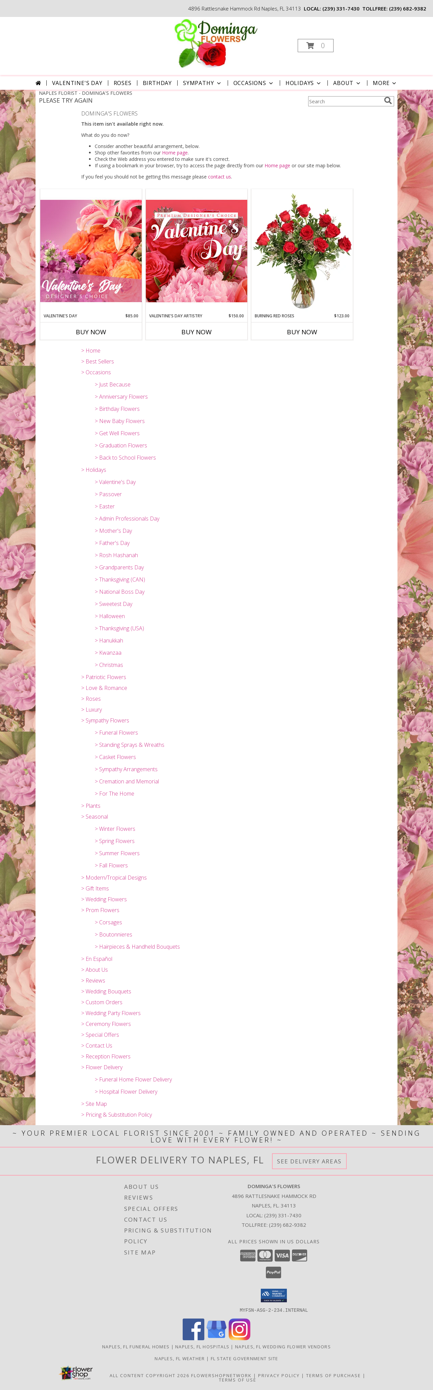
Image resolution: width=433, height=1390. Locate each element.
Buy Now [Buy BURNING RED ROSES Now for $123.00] (302, 332)
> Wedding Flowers (104, 899)
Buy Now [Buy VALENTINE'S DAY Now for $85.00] (91, 332)
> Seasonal (94, 816)
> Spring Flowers (115, 841)
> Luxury (91, 709)
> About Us (94, 969)
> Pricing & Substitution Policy (116, 1114)
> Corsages (108, 922)
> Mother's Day (113, 530)
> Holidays (93, 469)
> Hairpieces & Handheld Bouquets (137, 946)
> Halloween (110, 616)
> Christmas (109, 665)
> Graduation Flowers (121, 445)
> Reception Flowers (106, 1056)
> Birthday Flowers (117, 409)
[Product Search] (345, 101)
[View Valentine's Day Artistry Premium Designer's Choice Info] (196, 250)
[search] (388, 101)
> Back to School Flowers (125, 457)
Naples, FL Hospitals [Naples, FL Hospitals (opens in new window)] (202, 1346)
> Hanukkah (109, 640)
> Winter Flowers (115, 829)
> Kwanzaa (108, 652)
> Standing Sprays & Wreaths (129, 745)
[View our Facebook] (193, 1338)
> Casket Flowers (115, 757)
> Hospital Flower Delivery (126, 1091)
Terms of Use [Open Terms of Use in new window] (237, 1379)
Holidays (304, 83)
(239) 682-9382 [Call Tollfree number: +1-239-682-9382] (287, 1224)
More (385, 83)
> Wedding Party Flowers (111, 1013)
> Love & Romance (104, 688)
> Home (90, 350)
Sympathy (202, 83)
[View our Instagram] (239, 1338)
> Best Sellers (97, 361)
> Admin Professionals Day (127, 518)
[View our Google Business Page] (216, 1338)
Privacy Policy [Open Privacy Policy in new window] (279, 1375)
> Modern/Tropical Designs (114, 877)
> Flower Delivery (101, 1067)
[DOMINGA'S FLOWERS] (216, 43)
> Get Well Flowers (117, 433)
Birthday (157, 83)
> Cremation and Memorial (127, 781)
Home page (175, 152)
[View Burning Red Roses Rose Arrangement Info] (302, 251)
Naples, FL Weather (180, 1358)
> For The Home (114, 793)
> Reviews (93, 980)
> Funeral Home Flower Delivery (133, 1079)
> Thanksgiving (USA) (119, 628)
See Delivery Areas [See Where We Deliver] (309, 1161)
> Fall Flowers (111, 865)
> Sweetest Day (113, 604)
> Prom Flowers (100, 910)
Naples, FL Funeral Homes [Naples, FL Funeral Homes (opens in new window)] (135, 1346)
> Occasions (96, 372)
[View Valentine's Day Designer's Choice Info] (91, 250)
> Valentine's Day (115, 482)
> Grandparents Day (119, 567)
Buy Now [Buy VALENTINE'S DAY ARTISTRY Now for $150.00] (196, 332)
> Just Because (113, 384)
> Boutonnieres (113, 934)
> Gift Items (95, 888)
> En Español (96, 959)
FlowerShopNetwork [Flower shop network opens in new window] (221, 1375)
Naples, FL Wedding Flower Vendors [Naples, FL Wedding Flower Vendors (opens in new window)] (283, 1346)
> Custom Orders (101, 1002)
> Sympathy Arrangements (126, 769)
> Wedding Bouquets (106, 991)
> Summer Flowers (117, 853)
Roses (123, 83)
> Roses (91, 698)
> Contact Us (96, 1045)
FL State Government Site (244, 1358)
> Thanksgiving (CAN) (120, 579)
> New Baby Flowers (120, 421)
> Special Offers (100, 1034)
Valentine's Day (77, 83)
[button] (316, 45)
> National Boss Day (119, 591)
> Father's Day (112, 543)
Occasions (253, 83)
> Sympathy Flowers (105, 720)
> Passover (108, 494)
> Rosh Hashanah (116, 555)
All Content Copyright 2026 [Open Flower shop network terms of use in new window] (149, 1375)
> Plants (90, 805)
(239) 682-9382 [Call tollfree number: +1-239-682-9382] (407, 8)
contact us (219, 176)
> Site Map (94, 1104)
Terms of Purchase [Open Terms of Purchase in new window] (333, 1375)
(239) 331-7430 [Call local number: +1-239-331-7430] (341, 8)
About (347, 83)
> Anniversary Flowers (121, 396)
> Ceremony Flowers (106, 1024)
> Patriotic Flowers (103, 677)
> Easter (105, 506)
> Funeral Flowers (116, 732)
